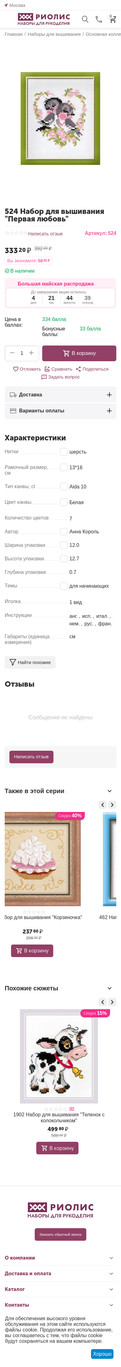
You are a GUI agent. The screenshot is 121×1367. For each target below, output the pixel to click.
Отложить (27, 369)
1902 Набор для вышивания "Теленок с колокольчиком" (59, 1117)
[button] (91, 369)
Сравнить (58, 369)
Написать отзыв (45, 233)
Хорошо (102, 1354)
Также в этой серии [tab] (59, 791)
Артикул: (96, 233)
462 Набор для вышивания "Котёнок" (59, 917)
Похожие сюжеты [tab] (59, 988)
